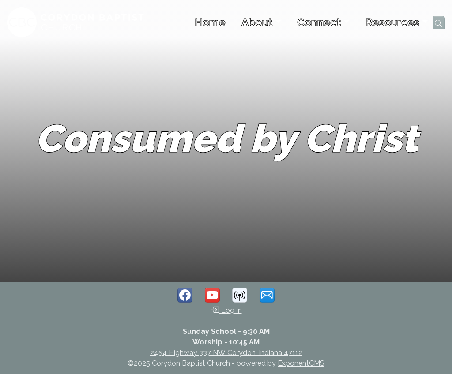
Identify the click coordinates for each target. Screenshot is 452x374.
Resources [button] (392, 22)
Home (210, 22)
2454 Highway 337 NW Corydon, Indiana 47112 (226, 352)
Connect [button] (319, 22)
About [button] (256, 22)
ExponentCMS (301, 363)
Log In (226, 309)
